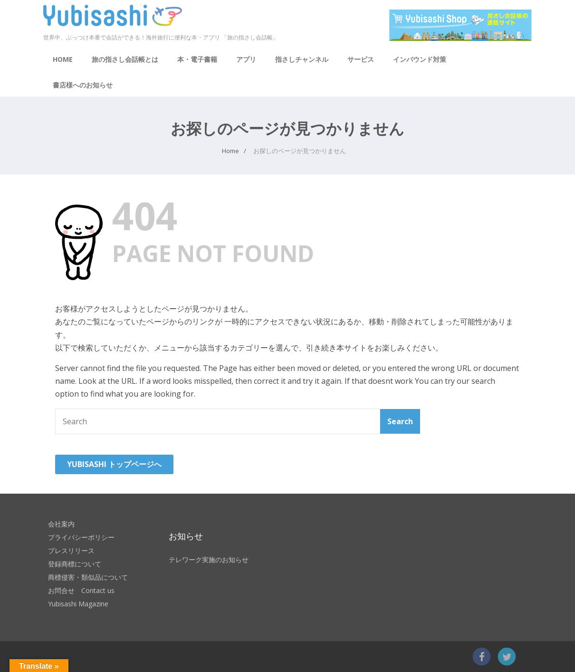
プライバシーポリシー (81, 537)
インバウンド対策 (419, 59)
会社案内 (61, 523)
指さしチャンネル (301, 59)
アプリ (246, 59)
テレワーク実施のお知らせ (209, 559)
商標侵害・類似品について (88, 577)
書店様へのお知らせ (83, 84)
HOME (63, 59)
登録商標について (74, 563)
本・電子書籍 (197, 59)
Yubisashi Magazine (78, 603)
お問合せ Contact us (81, 590)
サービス (360, 59)
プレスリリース (71, 550)
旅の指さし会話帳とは (125, 59)
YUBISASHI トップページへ (114, 464)
